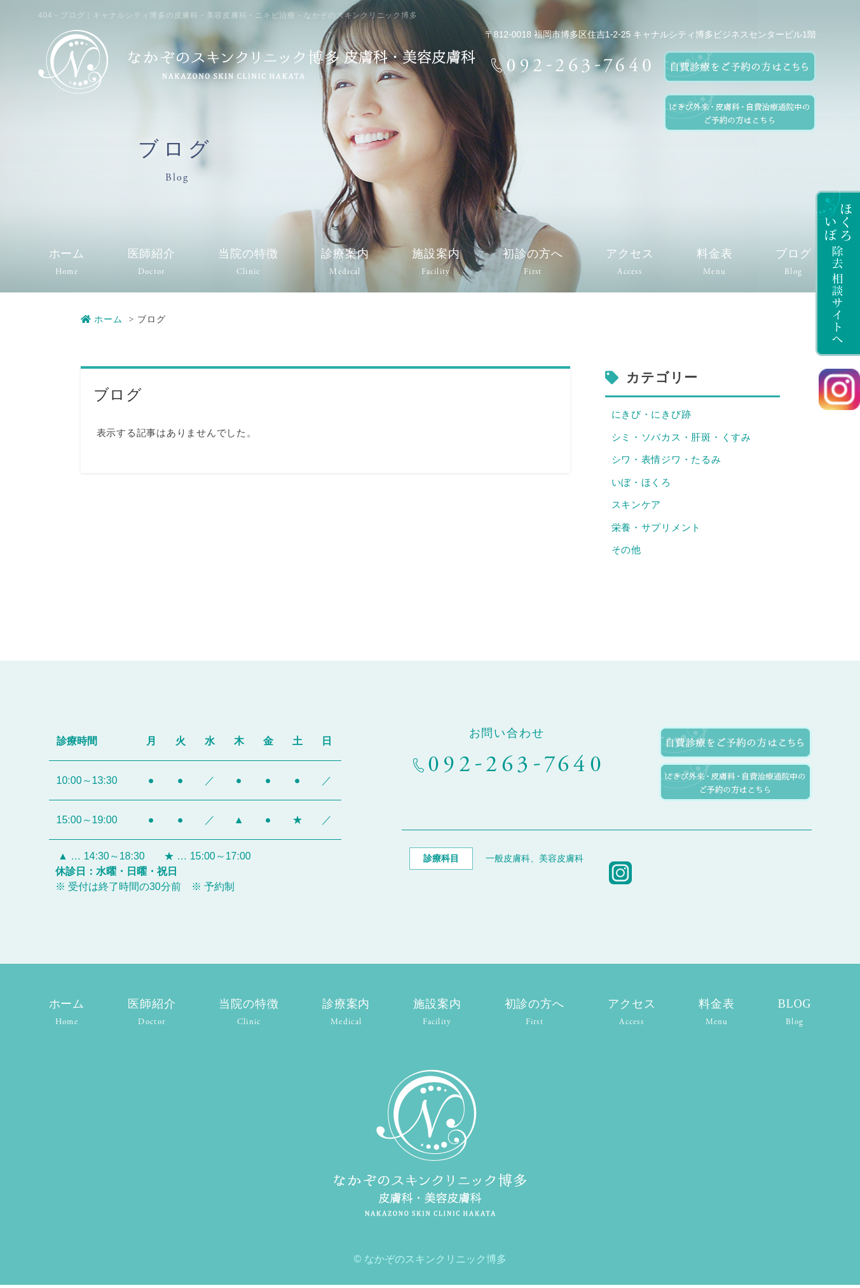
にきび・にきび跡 (651, 414)
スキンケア (636, 507)
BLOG (795, 1007)
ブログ (793, 254)
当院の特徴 (248, 254)
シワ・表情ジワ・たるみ (666, 461)
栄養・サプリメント (656, 530)
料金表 (715, 254)
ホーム (67, 254)
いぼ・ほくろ (641, 484)
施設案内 (436, 254)
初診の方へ (533, 254)
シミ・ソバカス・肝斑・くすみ (681, 438)
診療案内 (345, 254)
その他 (626, 553)
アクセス (630, 254)
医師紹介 (152, 254)
